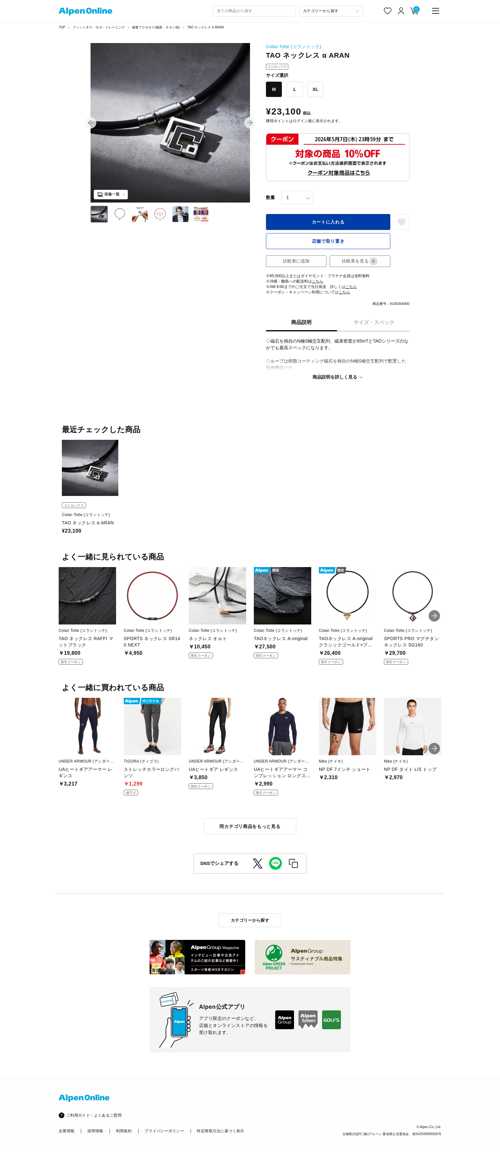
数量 (270, 197)
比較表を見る (360, 261)
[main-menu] (435, 11)
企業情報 (66, 1131)
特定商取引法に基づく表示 (220, 1131)
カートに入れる (328, 222)
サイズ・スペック (374, 322)
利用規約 (124, 1131)
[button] (90, 123)
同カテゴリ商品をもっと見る (249, 826)
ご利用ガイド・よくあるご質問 (93, 1115)
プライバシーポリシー (164, 1131)
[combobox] (254, 11)
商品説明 (301, 322)
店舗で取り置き (328, 241)
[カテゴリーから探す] (331, 11)
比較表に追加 (296, 260)
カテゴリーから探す (250, 920)
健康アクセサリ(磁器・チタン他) (156, 27)
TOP (62, 27)
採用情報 (95, 1131)
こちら (317, 281)
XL (315, 89)
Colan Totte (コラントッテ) (293, 46)
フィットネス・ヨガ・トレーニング (99, 27)
